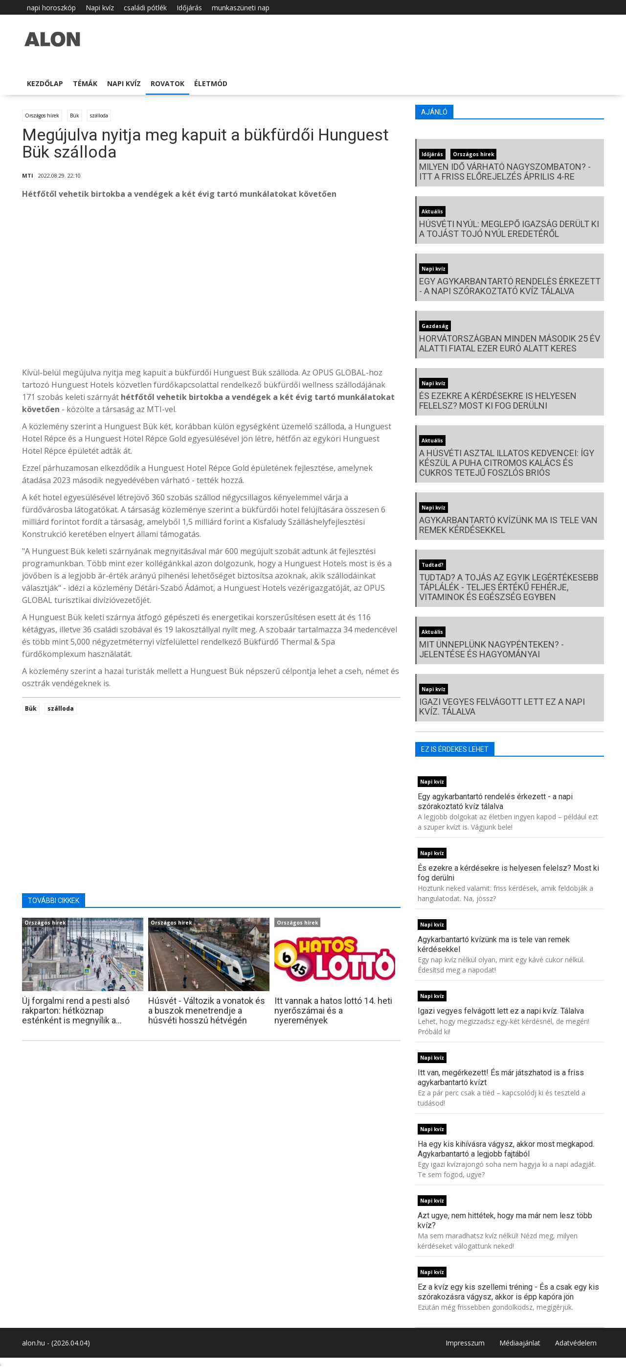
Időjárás (189, 7)
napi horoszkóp (51, 7)
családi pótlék (145, 7)
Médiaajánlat (519, 1342)
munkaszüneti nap (240, 7)
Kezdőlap (45, 83)
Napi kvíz (100, 7)
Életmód (210, 83)
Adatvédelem (576, 1342)
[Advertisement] (211, 285)
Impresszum (465, 1342)
